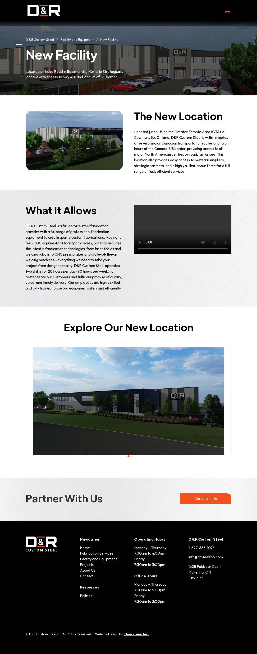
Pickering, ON (199, 572)
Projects (87, 564)
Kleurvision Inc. (136, 634)
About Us (87, 570)
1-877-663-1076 (201, 547)
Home (85, 547)
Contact (86, 576)
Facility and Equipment (98, 558)
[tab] (128, 456)
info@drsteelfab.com (205, 557)
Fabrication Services (96, 553)
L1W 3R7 (195, 577)
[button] (16, 402)
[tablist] (128, 457)
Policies (86, 595)
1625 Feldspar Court (204, 566)
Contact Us (205, 498)
